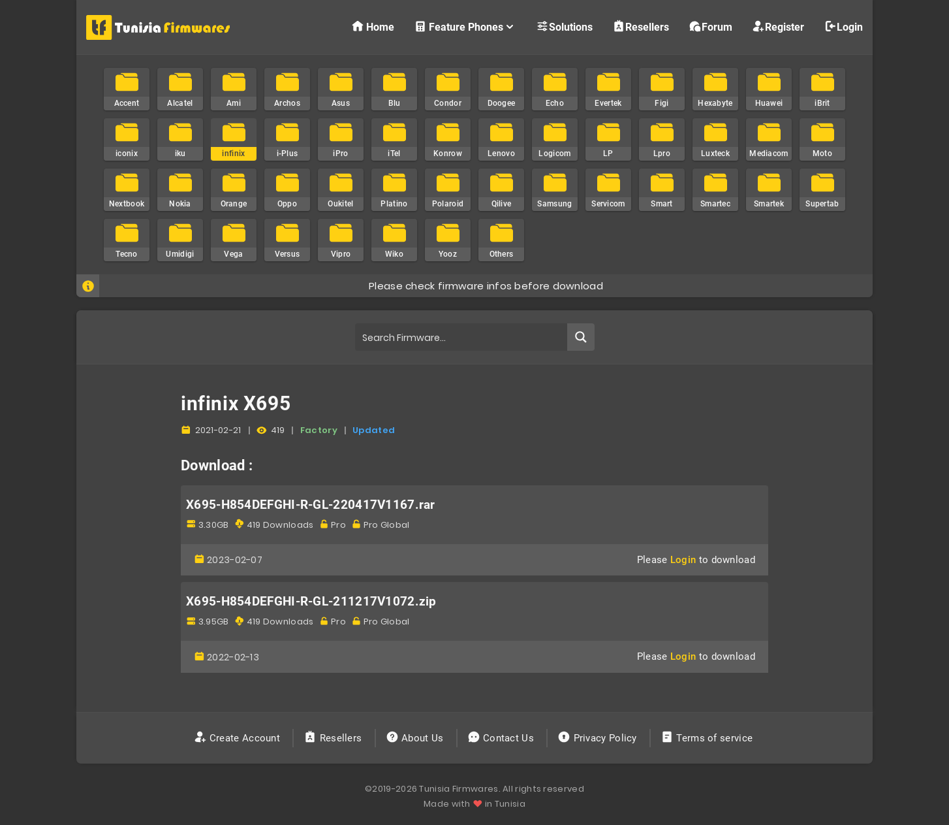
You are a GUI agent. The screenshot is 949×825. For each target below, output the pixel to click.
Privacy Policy (598, 738)
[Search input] (461, 337)
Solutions (564, 26)
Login (843, 26)
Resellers (640, 26)
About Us (416, 738)
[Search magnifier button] (581, 337)
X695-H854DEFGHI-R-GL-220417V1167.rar (310, 505)
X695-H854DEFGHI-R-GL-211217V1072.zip (311, 601)
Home (372, 26)
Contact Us (502, 738)
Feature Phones (465, 26)
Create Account (238, 738)
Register (778, 26)
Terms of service (708, 738)
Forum (710, 26)
